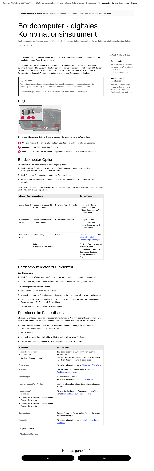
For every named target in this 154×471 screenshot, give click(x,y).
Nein (104, 458)
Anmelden (107, 13)
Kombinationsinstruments (66, 372)
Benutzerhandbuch (49, 3)
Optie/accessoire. (27, 429)
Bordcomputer (91, 3)
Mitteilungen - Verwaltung (91, 365)
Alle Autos (15, 3)
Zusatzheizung (87, 379)
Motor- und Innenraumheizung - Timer (76, 394)
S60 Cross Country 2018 (30, 3)
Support (6, 3)
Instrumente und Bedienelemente (71, 3)
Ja (48, 458)
